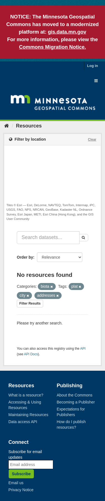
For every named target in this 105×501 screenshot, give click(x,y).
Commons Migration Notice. (52, 47)
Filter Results (30, 303)
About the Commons (75, 395)
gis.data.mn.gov (67, 32)
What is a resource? (25, 395)
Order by (25, 257)
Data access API (22, 421)
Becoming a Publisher (76, 402)
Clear (92, 140)
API (82, 349)
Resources (29, 126)
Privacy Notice (20, 490)
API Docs (31, 354)
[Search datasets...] (48, 237)
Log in (92, 66)
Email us (16, 483)
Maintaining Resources (28, 414)
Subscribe (21, 474)
